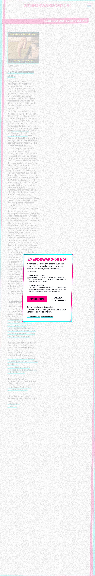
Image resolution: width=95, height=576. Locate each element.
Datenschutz (34, 316)
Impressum (48, 316)
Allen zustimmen (58, 299)
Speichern (37, 299)
